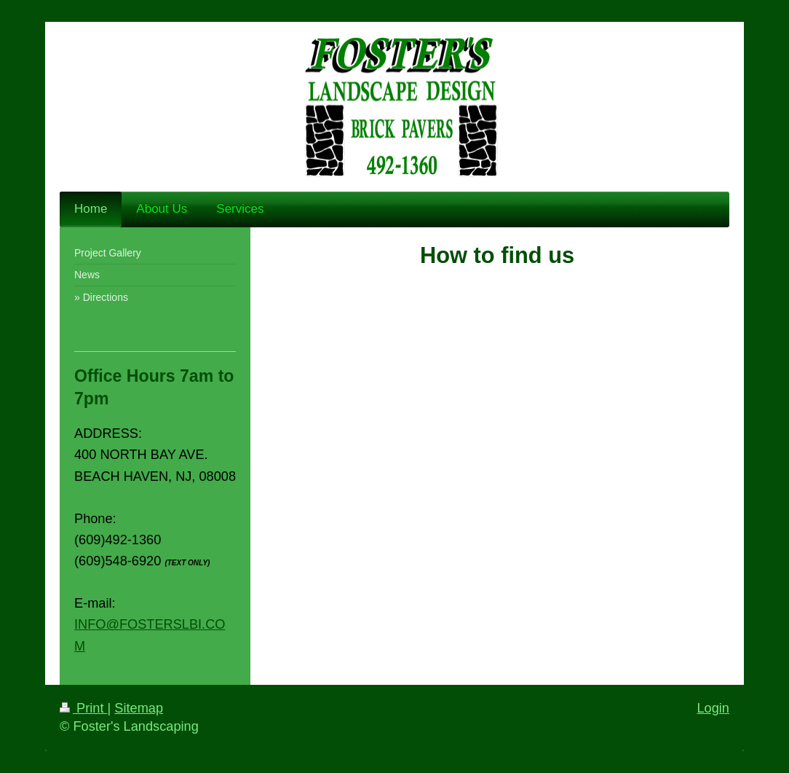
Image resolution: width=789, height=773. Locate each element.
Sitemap (138, 708)
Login (713, 708)
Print (84, 708)
